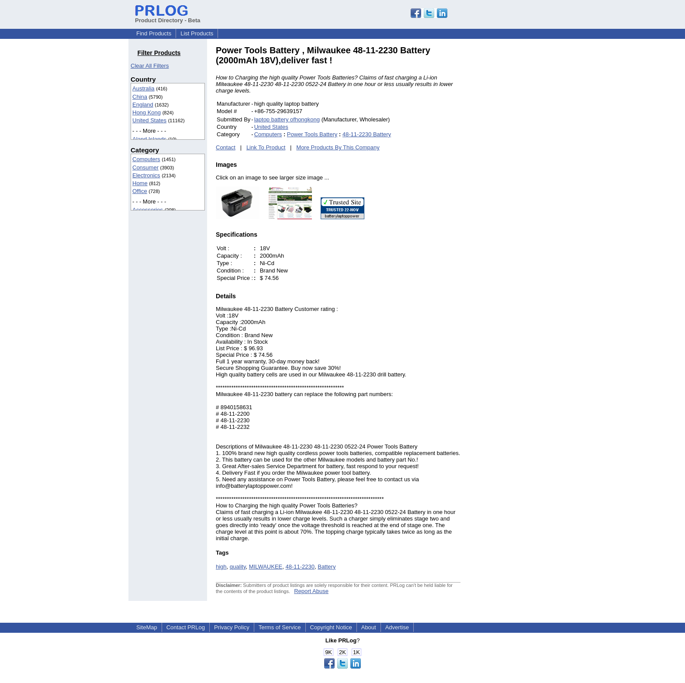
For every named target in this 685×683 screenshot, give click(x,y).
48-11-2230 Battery (366, 134)
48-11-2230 (300, 566)
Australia (143, 88)
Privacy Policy (231, 627)
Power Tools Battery (312, 134)
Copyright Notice (331, 627)
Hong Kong (146, 112)
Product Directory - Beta (168, 17)
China (139, 96)
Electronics (146, 175)
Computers (146, 159)
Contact (225, 147)
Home (140, 183)
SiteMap (146, 627)
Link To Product (265, 147)
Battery (327, 566)
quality (238, 566)
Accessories (147, 210)
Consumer (145, 167)
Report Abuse (311, 591)
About (368, 627)
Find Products (153, 33)
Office (139, 191)
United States (149, 120)
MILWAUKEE (266, 566)
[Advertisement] (519, 176)
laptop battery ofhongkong (287, 119)
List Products (196, 33)
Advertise (397, 627)
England (142, 104)
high (221, 566)
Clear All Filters (150, 65)
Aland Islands (149, 139)
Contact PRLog (185, 627)
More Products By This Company (338, 147)
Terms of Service (280, 627)
